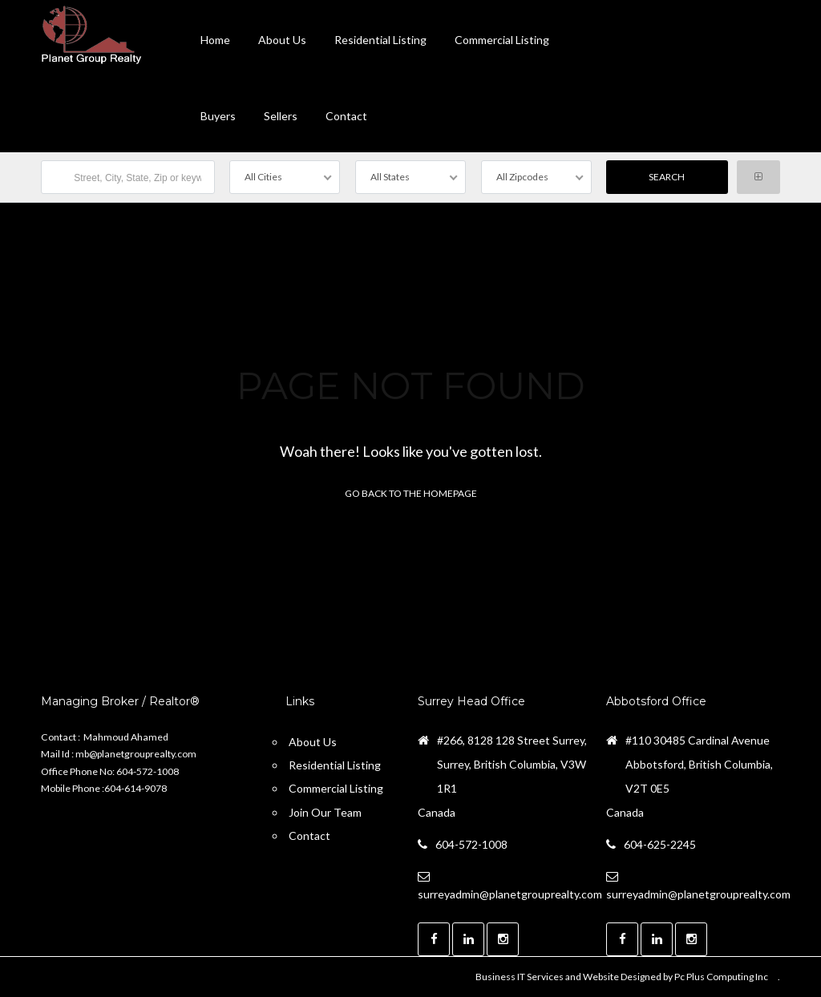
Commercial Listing (502, 39)
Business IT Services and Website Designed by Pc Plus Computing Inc (621, 977)
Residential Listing (380, 39)
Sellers (280, 116)
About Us (282, 39)
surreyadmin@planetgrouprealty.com (510, 894)
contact (346, 116)
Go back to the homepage (411, 493)
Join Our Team (325, 812)
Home (215, 39)
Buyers (218, 116)
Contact (309, 835)
